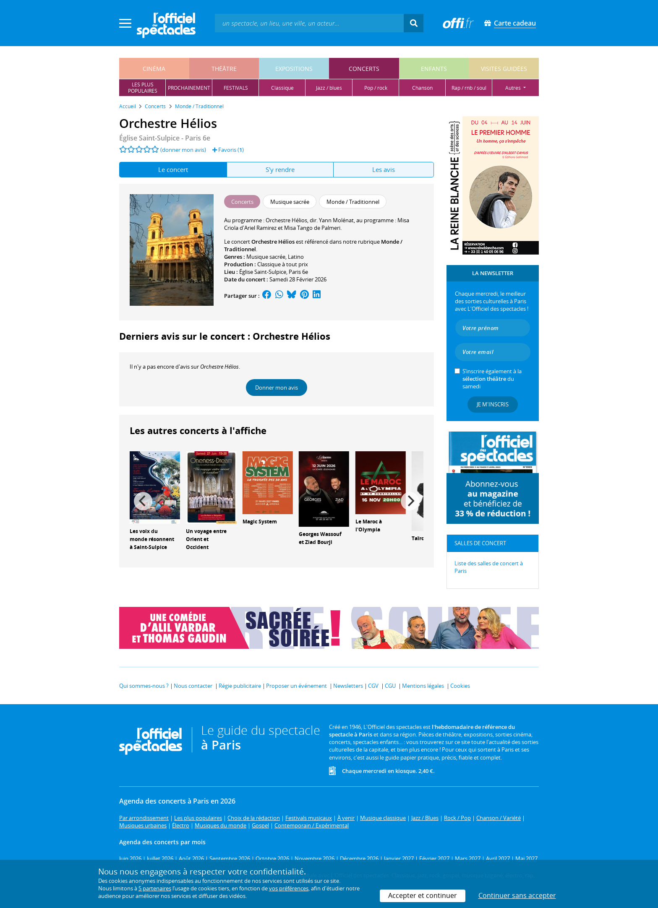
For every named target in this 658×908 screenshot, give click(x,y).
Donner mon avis (276, 387)
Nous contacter (193, 685)
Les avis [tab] (383, 169)
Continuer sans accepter (517, 895)
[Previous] (143, 501)
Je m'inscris (493, 404)
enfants (434, 69)
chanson (422, 87)
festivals (236, 87)
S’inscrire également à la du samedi (492, 378)
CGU (390, 685)
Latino (296, 256)
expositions (294, 69)
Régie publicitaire (240, 685)
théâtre (224, 69)
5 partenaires (154, 888)
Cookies (460, 685)
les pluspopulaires (142, 87)
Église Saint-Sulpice (262, 272)
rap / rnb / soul (469, 87)
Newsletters (348, 685)
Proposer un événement (296, 685)
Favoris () (228, 150)
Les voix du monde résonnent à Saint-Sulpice (152, 539)
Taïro (418, 538)
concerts (364, 69)
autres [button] (513, 87)
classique (282, 87)
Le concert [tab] (173, 169)
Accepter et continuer (422, 895)
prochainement (189, 87)
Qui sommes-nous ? (144, 685)
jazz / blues (329, 87)
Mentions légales (423, 685)
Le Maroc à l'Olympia (368, 525)
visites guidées (504, 69)
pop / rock (375, 87)
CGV (373, 685)
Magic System (260, 521)
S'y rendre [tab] (280, 169)
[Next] (410, 501)
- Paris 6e (164, 138)
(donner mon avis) (183, 150)
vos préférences (288, 888)
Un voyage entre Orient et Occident (206, 539)
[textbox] (309, 23)
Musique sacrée (265, 256)
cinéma (154, 69)
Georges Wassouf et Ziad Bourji (320, 538)
